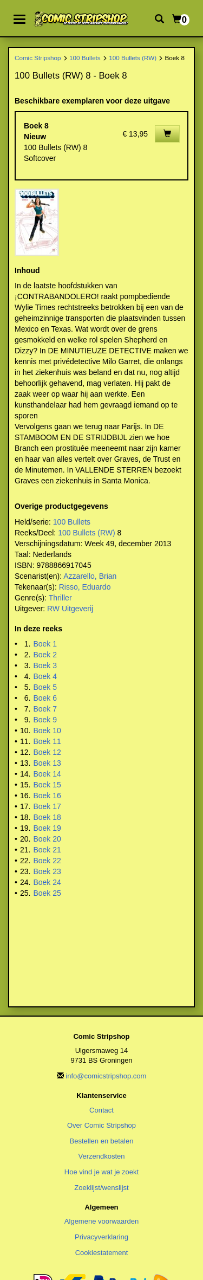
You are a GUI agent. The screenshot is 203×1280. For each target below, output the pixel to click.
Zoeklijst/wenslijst (101, 1188)
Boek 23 (47, 871)
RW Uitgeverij (70, 608)
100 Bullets (85, 57)
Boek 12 (47, 752)
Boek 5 (45, 687)
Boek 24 (47, 882)
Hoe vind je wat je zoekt (101, 1172)
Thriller (60, 597)
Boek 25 (47, 893)
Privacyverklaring (101, 1237)
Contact (101, 1110)
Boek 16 (47, 795)
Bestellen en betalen (102, 1141)
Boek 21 (47, 849)
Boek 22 (47, 860)
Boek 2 (45, 654)
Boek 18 (47, 817)
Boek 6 (45, 698)
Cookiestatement (101, 1253)
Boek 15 (47, 784)
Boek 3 (45, 665)
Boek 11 (47, 741)
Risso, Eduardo (85, 587)
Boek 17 (47, 806)
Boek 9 (45, 719)
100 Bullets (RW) (132, 57)
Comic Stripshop (38, 57)
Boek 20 (47, 839)
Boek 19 (47, 828)
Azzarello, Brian (89, 576)
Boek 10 (47, 730)
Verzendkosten (101, 1156)
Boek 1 (45, 643)
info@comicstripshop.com (106, 1076)
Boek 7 (45, 708)
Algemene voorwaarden (101, 1221)
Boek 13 (47, 763)
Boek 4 (45, 676)
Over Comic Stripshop (101, 1125)
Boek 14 (47, 774)
